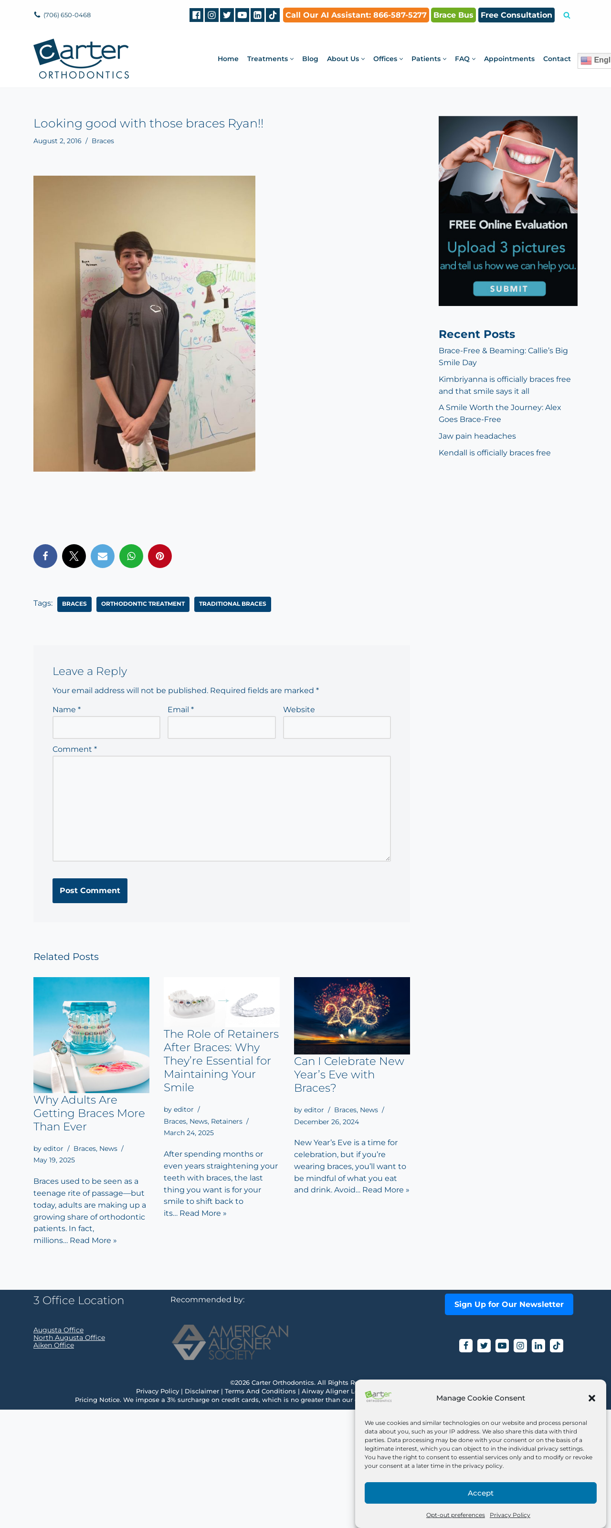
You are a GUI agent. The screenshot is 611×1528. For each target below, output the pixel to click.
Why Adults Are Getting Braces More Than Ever (89, 1115)
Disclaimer (202, 1509)
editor (53, 1150)
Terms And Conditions (260, 1509)
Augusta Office (58, 1448)
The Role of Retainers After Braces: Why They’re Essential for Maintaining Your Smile (221, 1062)
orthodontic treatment (143, 604)
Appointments (509, 58)
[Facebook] (196, 15)
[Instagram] (212, 15)
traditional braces (232, 604)
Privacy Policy (510, 1514)
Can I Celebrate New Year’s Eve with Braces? (349, 1076)
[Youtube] (242, 15)
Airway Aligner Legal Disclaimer (353, 1509)
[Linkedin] (257, 15)
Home (228, 58)
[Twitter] (227, 15)
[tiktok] (273, 15)
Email (181, 710)
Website (299, 710)
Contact (557, 58)
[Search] (566, 15)
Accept (481, 1492)
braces (74, 604)
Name (67, 710)
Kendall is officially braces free (495, 453)
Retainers (226, 1122)
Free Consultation (516, 15)
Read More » (93, 1243)
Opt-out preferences (455, 1514)
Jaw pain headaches (477, 437)
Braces (103, 141)
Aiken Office (53, 1463)
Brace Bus (453, 15)
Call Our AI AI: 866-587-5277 (356, 15)
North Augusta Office (69, 1456)
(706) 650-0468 (69, 15)
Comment (75, 750)
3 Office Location (78, 1418)
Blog (310, 58)
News (108, 1150)
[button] (592, 1398)
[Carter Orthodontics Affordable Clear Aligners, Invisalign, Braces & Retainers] (81, 59)
